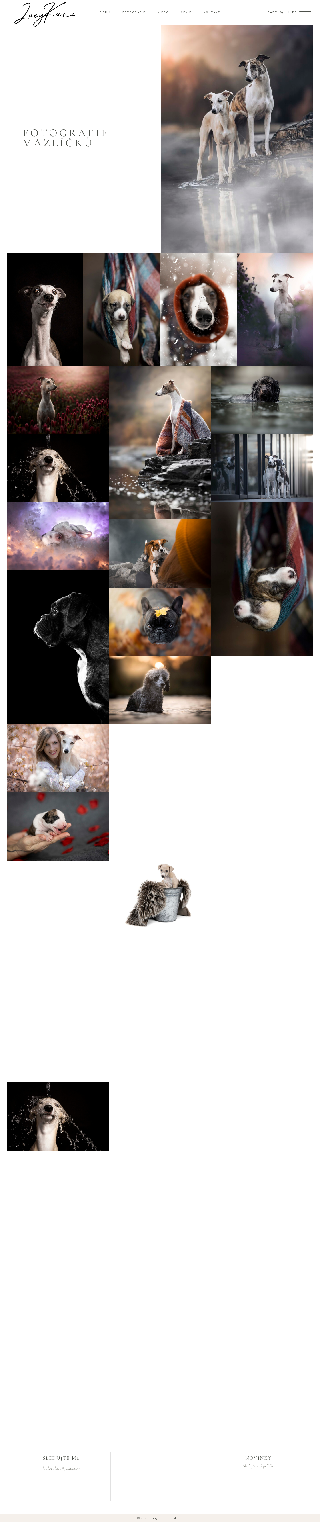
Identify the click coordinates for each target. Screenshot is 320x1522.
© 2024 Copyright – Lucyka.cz (160, 1518)
